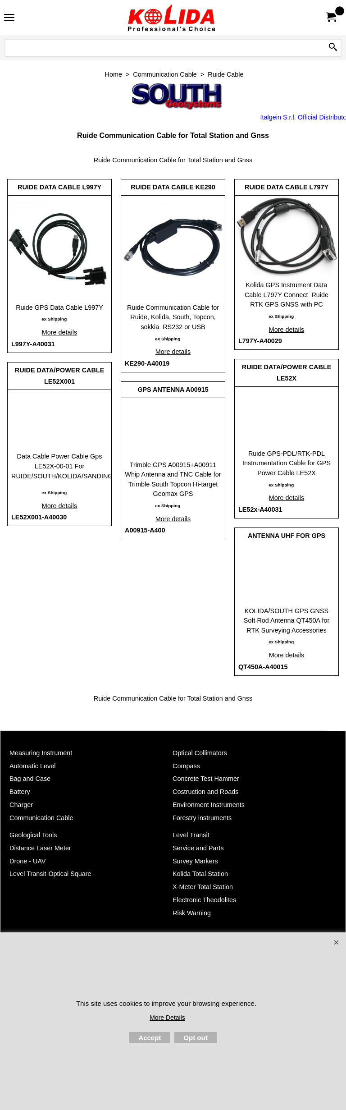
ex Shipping (54, 318)
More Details (167, 1017)
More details (59, 332)
